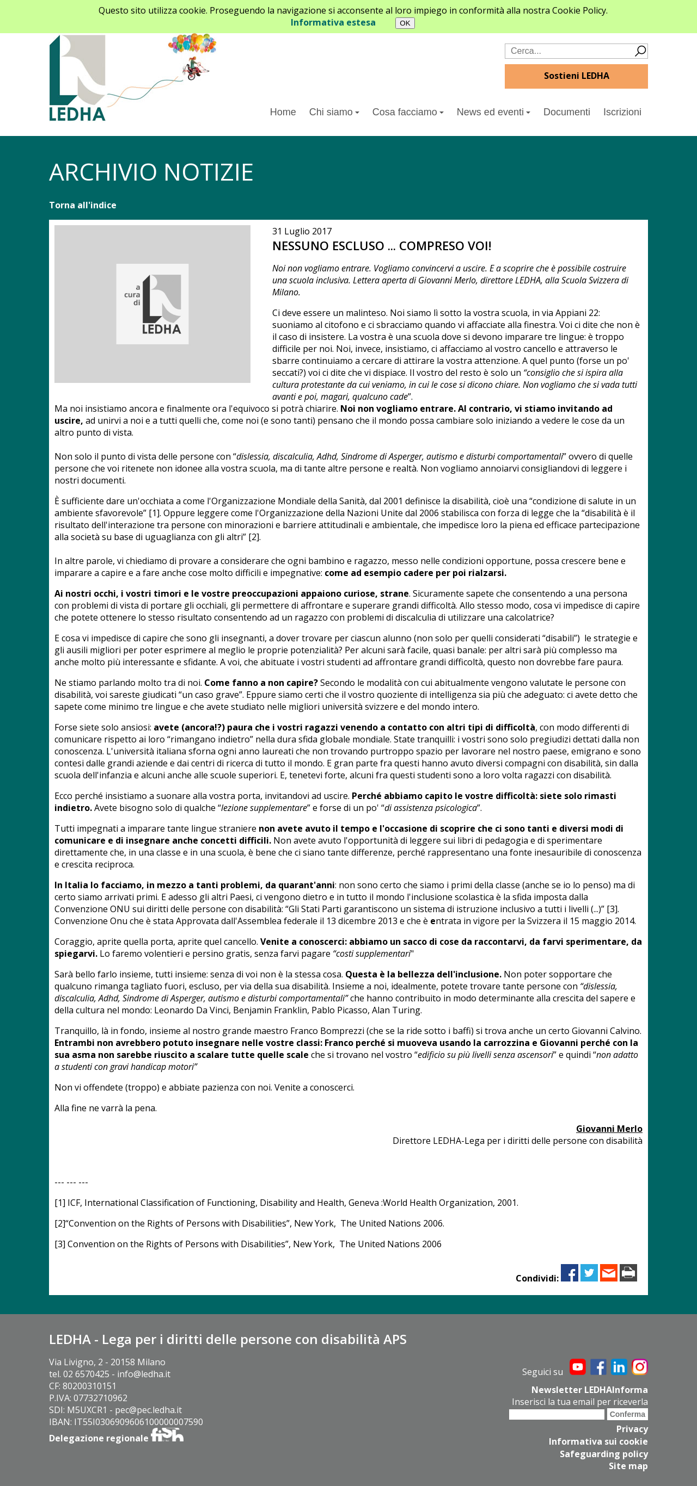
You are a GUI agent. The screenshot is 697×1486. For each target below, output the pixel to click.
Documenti (566, 112)
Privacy (632, 1428)
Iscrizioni (622, 112)
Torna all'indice (83, 205)
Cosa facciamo (408, 112)
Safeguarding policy (604, 1452)
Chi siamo (334, 112)
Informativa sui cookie (598, 1440)
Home (283, 112)
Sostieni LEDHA (576, 76)
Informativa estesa (333, 22)
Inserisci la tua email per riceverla (580, 1401)
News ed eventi (493, 112)
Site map (628, 1464)
